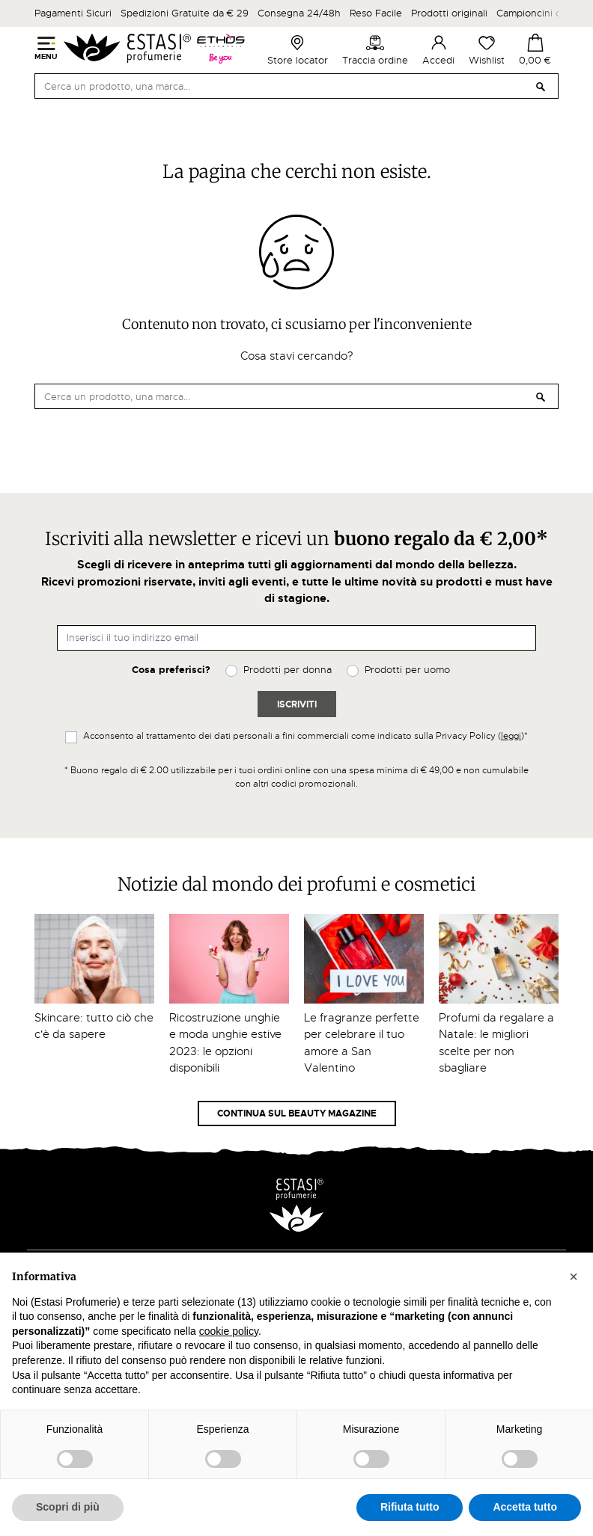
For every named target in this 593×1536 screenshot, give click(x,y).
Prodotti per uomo (407, 669)
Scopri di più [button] (68, 1507)
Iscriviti (297, 704)
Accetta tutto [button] (525, 1507)
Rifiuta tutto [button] (410, 1507)
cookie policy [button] (228, 1331)
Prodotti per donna (287, 669)
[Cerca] (296, 86)
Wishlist (487, 50)
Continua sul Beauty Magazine (297, 1113)
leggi (511, 736)
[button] (574, 1276)
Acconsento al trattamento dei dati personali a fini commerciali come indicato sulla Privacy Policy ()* (305, 736)
